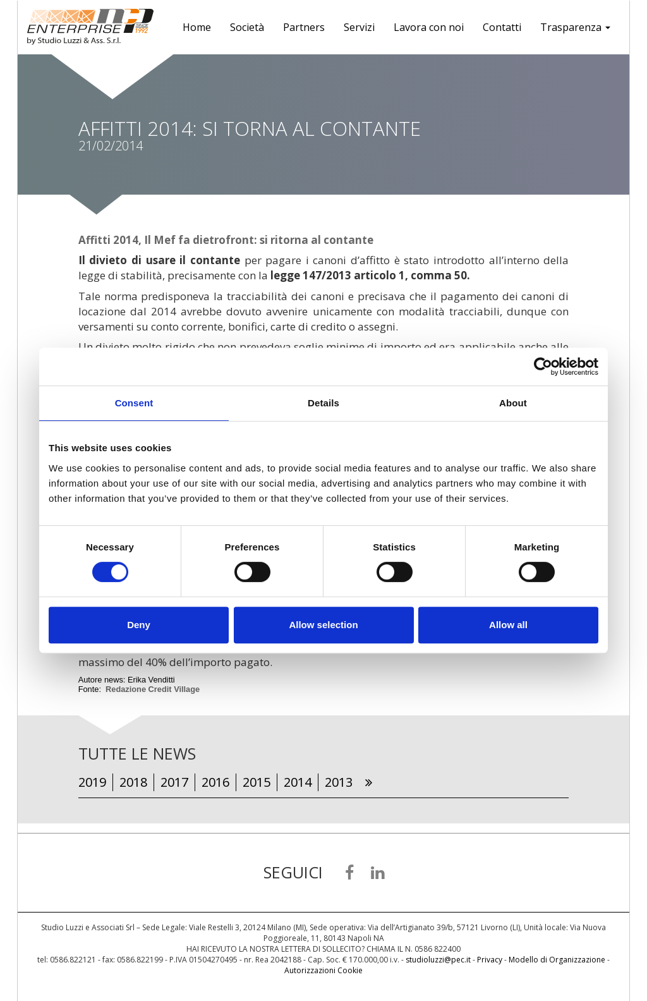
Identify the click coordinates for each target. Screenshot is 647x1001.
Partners (304, 27)
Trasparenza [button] (575, 27)
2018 (133, 782)
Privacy (489, 959)
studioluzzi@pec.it (438, 959)
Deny (138, 624)
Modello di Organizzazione (557, 959)
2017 (174, 782)
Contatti (502, 27)
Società (247, 27)
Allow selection (323, 624)
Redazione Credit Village (153, 689)
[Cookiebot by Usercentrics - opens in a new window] (543, 366)
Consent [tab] (134, 402)
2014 (297, 782)
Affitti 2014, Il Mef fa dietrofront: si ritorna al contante (225, 240)
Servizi (359, 27)
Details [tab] (323, 402)
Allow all (508, 624)
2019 (92, 782)
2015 (256, 782)
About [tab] (513, 402)
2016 (215, 782)
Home (197, 27)
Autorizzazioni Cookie (323, 970)
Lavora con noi (429, 27)
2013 (339, 782)
